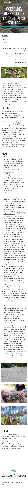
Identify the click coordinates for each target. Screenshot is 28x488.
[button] (2, 2)
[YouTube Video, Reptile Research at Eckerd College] (14, 459)
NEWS (4, 39)
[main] (14, 16)
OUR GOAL (5, 36)
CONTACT (5, 42)
